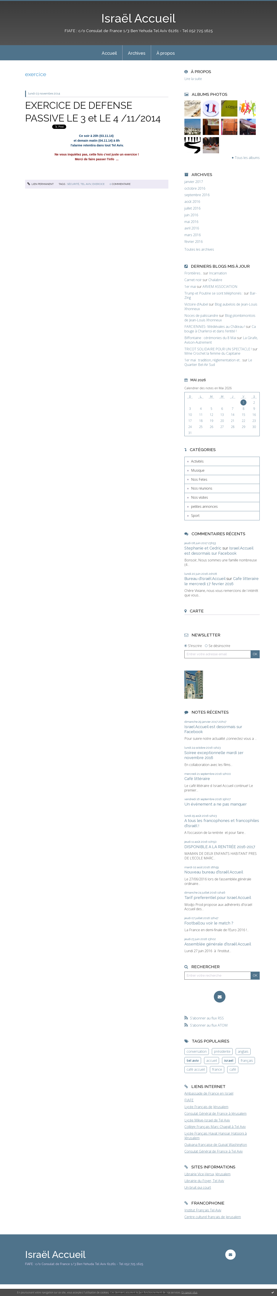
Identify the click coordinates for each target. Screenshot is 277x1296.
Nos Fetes (199, 479)
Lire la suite (193, 78)
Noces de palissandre (201, 315)
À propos (165, 53)
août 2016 (192, 201)
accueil (211, 1060)
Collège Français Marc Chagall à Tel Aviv (215, 1126)
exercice (98, 184)
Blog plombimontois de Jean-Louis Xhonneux (219, 317)
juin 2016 (191, 215)
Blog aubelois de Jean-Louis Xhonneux (220, 306)
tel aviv (86, 184)
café (232, 1069)
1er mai (190, 286)
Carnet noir (193, 279)
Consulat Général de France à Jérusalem (215, 1113)
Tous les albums (247, 157)
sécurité (73, 184)
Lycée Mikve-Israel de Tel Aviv (207, 1120)
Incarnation (218, 273)
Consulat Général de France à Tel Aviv (213, 1151)
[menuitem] (109, 52)
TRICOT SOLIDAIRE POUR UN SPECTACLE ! (218, 349)
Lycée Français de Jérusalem (206, 1106)
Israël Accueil (138, 18)
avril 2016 (191, 228)
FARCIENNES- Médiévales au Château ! (214, 326)
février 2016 (193, 241)
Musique (198, 470)
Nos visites (199, 497)
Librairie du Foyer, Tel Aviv (204, 1180)
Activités (197, 461)
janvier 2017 (193, 181)
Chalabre (215, 279)
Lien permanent (40, 184)
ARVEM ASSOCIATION (220, 286)
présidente (222, 1051)
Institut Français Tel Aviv (202, 1210)
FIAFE (188, 1100)
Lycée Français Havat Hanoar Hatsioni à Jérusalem (215, 1135)
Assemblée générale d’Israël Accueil (217, 944)
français (247, 1060)
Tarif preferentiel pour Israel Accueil (217, 897)
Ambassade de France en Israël (208, 1093)
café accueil (196, 1069)
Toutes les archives (199, 249)
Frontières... (193, 273)
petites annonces (204, 506)
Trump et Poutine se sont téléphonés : (213, 293)
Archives (136, 53)
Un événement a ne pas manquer (215, 804)
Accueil (109, 53)
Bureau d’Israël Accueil (204, 578)
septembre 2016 (197, 195)
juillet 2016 (192, 208)
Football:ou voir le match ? (208, 923)
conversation (197, 1051)
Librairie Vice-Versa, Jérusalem (207, 1174)
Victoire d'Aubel (196, 304)
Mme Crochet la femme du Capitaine (212, 353)
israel (228, 1060)
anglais (243, 1051)
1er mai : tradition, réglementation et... (213, 360)
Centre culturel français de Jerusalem (212, 1216)
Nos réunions (201, 488)
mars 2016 (192, 235)
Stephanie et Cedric (202, 548)
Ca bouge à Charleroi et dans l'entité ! (220, 328)
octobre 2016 (194, 188)
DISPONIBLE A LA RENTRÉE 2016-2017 (219, 846)
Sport (195, 515)
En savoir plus (189, 1292)
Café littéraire (197, 778)
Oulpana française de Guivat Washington (215, 1144)
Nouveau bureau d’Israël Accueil (213, 872)
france (217, 1069)
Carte (197, 611)
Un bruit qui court (197, 1187)
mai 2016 (191, 221)
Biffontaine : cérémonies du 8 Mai (210, 337)
